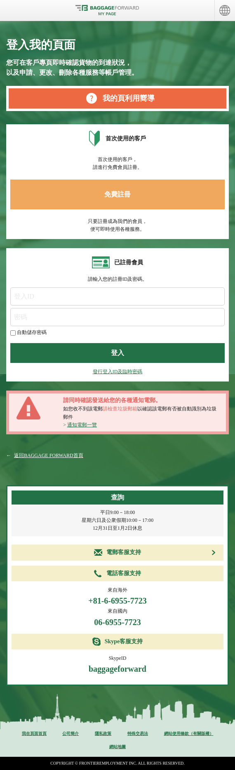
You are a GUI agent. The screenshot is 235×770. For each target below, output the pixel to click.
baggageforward (117, 668)
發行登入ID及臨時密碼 (118, 371)
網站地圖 (117, 746)
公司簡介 (70, 733)
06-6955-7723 (117, 622)
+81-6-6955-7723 (117, 600)
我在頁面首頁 (34, 733)
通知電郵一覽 (82, 425)
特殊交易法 (137, 733)
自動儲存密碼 (32, 332)
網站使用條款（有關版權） (189, 733)
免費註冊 (117, 194)
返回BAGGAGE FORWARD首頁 (48, 455)
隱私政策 (103, 733)
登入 (117, 352)
